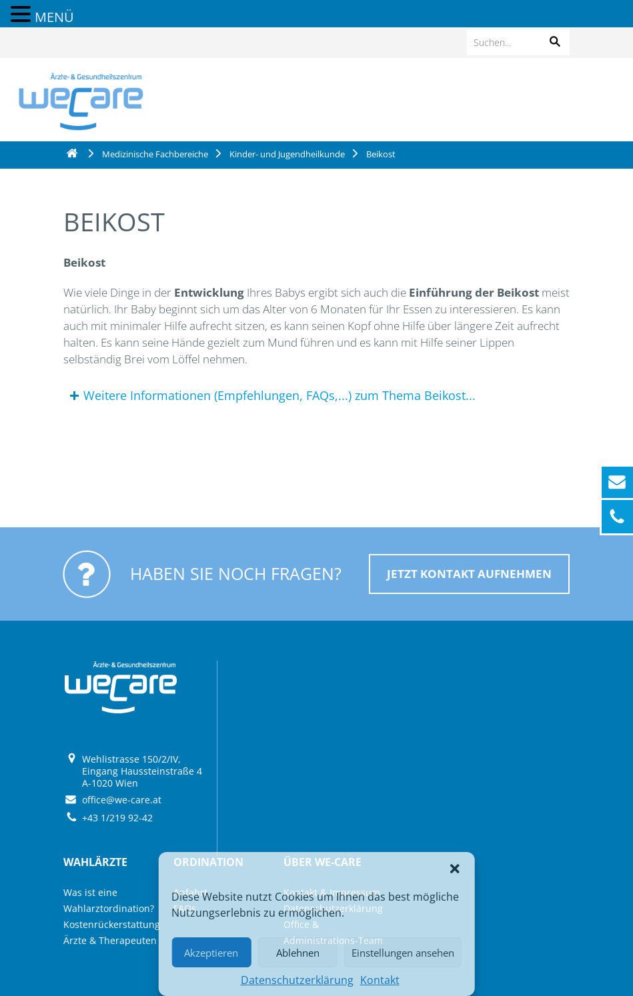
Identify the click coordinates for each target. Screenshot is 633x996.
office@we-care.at (121, 799)
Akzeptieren (211, 952)
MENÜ (54, 17)
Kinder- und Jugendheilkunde (287, 154)
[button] (455, 868)
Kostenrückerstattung (111, 924)
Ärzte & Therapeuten (110, 940)
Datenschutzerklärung (297, 980)
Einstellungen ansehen (403, 952)
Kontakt (380, 980)
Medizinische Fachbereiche (155, 154)
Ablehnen (298, 952)
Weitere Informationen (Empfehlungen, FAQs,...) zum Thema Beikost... (279, 395)
